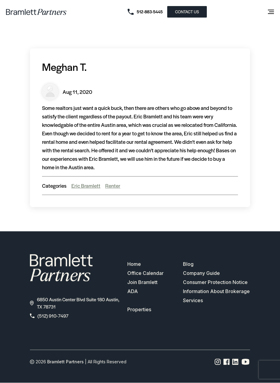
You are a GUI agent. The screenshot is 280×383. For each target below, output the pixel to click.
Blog (188, 264)
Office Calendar (145, 273)
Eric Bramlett (85, 185)
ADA (132, 291)
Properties (139, 309)
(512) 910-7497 (49, 315)
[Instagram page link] (218, 362)
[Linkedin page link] (235, 362)
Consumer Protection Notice (215, 282)
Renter (112, 185)
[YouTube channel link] (245, 361)
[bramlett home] (36, 12)
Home (134, 264)
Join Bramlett (142, 282)
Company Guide (201, 273)
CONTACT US (187, 12)
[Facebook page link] (226, 362)
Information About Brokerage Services (216, 295)
